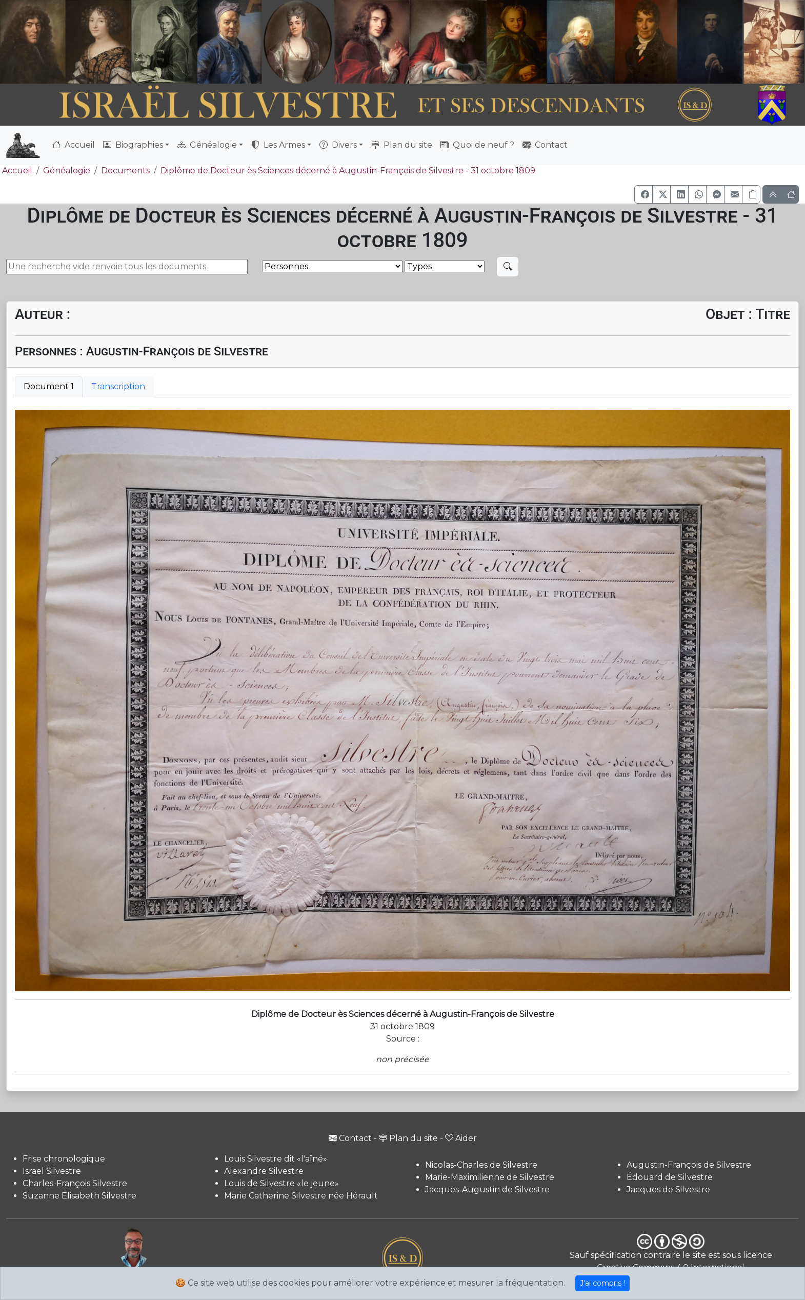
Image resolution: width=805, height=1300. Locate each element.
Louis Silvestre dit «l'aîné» (275, 1159)
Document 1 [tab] (49, 386)
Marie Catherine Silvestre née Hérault (301, 1196)
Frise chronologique (64, 1159)
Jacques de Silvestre (668, 1189)
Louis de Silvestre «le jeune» (281, 1183)
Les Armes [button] (278, 145)
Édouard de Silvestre (670, 1177)
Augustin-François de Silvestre (689, 1165)
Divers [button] (338, 145)
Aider (461, 1138)
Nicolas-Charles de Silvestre (481, 1165)
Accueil (73, 145)
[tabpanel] (402, 700)
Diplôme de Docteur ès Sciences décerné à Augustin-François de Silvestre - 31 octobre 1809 (347, 170)
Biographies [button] (133, 145)
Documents (125, 170)
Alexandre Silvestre (264, 1171)
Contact (545, 145)
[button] (643, 194)
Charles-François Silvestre (75, 1183)
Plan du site (401, 145)
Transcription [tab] (118, 386)
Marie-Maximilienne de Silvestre (489, 1177)
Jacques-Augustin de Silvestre (487, 1189)
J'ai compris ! (602, 1283)
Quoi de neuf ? (477, 145)
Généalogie (66, 170)
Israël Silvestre (52, 1171)
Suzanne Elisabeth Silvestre (79, 1196)
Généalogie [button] (207, 145)
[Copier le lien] (751, 194)
